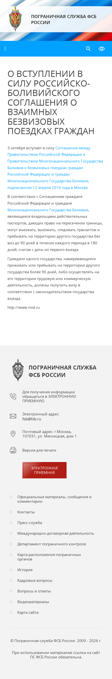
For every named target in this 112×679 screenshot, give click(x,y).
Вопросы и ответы (34, 590)
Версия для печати (39, 450)
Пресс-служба (29, 522)
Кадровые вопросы (34, 580)
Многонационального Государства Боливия (47, 209)
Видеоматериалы (33, 601)
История (25, 569)
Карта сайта (27, 612)
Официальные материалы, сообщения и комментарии (54, 499)
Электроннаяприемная (44, 470)
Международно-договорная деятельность (55, 533)
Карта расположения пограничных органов (49, 556)
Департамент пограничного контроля (51, 543)
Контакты (26, 511)
